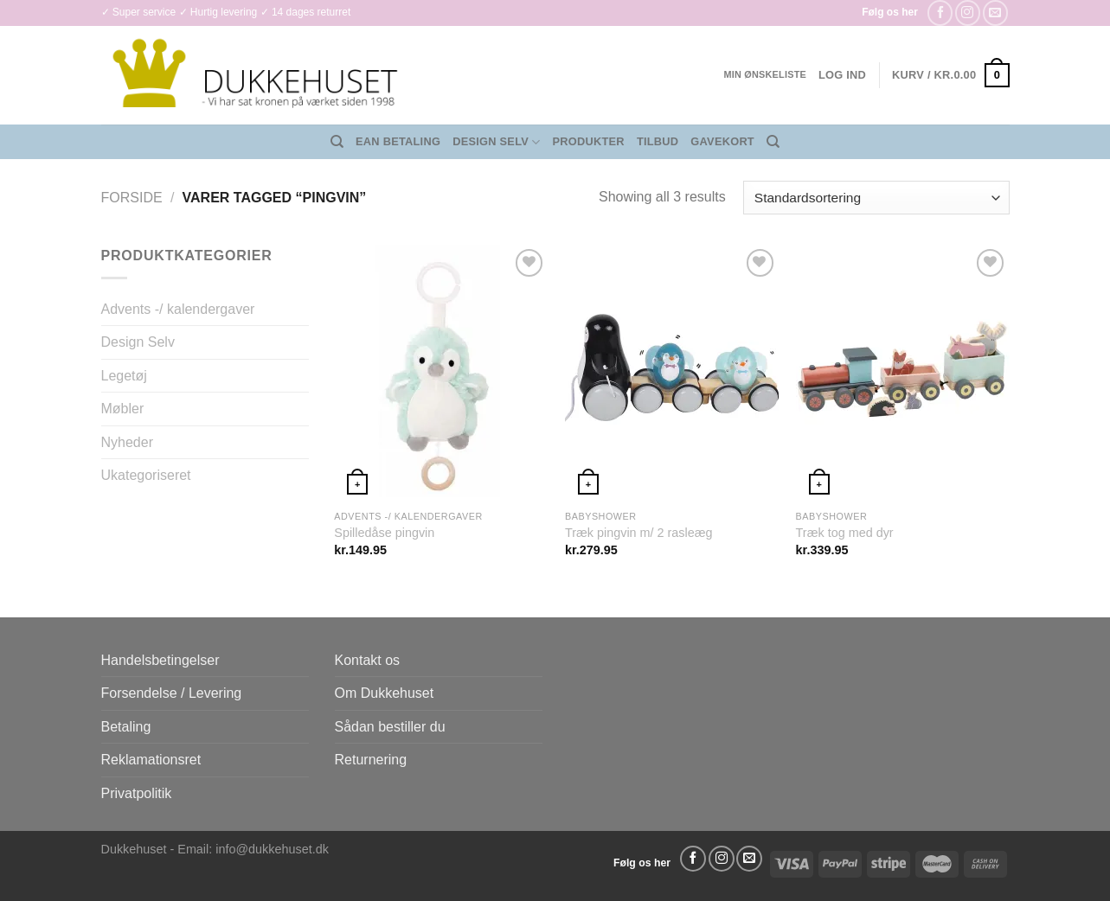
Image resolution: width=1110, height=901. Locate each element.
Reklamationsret (151, 759)
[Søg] (336, 141)
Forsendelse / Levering (171, 693)
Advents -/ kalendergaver (178, 309)
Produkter (589, 141)
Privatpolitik (136, 793)
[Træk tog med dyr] (903, 373)
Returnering (371, 759)
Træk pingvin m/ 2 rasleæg (639, 533)
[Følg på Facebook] (940, 12)
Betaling (126, 726)
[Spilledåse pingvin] (441, 373)
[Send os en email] (995, 12)
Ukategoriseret (146, 475)
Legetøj (124, 375)
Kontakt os (368, 660)
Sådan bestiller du (390, 726)
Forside (132, 197)
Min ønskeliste (764, 74)
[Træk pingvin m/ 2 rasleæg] (672, 373)
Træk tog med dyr (845, 533)
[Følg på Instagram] (967, 12)
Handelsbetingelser (160, 660)
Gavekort (722, 141)
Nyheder (127, 442)
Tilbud (657, 141)
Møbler (122, 408)
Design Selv (496, 142)
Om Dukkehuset (384, 693)
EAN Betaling (398, 141)
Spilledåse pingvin (384, 533)
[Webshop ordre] (876, 197)
